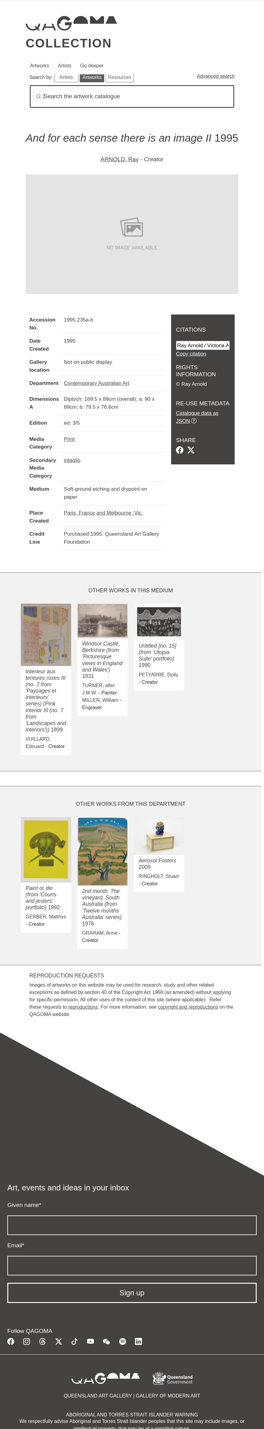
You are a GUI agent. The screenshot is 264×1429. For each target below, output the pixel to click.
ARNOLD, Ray (120, 159)
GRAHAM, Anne (100, 933)
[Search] (132, 96)
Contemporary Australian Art (96, 383)
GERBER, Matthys (46, 916)
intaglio (72, 460)
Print (69, 439)
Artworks (39, 65)
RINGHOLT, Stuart (159, 876)
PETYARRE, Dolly (158, 674)
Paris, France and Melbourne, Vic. (103, 513)
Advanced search (216, 76)
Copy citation (191, 354)
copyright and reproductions (188, 1007)
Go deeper (92, 65)
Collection (69, 43)
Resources (119, 77)
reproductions (83, 1007)
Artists (64, 65)
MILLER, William (100, 700)
